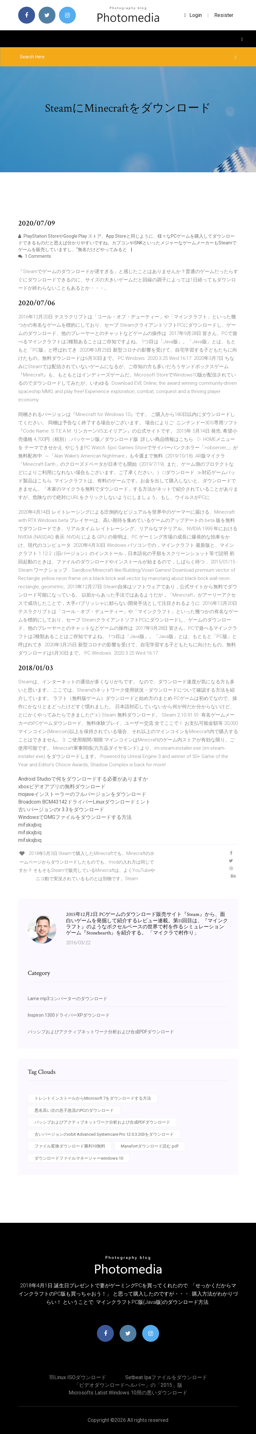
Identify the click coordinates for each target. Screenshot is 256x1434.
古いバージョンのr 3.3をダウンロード (61, 809)
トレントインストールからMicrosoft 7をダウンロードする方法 (92, 1098)
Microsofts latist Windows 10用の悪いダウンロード (128, 1393)
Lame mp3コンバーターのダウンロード (67, 998)
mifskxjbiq (29, 825)
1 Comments (34, 256)
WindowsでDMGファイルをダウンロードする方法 (75, 817)
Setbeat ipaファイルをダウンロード (166, 1377)
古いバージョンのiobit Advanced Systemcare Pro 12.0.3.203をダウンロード (104, 1134)
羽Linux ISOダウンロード (77, 1377)
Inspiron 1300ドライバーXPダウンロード (69, 1015)
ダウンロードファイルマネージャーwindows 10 (78, 1158)
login (193, 15)
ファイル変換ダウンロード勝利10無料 (69, 1146)
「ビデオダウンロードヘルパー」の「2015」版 (128, 1385)
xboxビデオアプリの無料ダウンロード (62, 787)
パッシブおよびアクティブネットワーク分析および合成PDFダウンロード (101, 1031)
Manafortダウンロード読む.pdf (150, 1146)
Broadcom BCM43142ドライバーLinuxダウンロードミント (84, 802)
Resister (223, 15)
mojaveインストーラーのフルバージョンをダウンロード (82, 794)
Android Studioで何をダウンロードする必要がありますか (83, 779)
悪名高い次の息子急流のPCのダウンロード (74, 1110)
